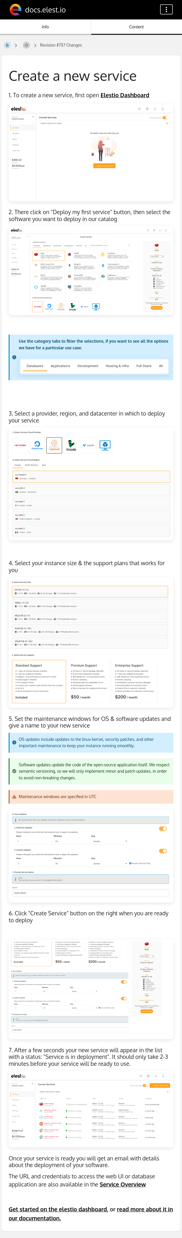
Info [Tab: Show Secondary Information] (45, 26)
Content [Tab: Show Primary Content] (136, 26)
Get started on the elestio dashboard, (58, 1209)
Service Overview (123, 1184)
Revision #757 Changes (61, 45)
